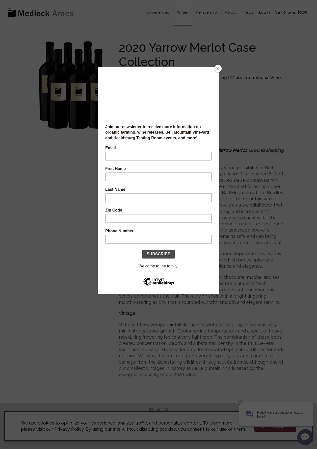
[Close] (218, 68)
